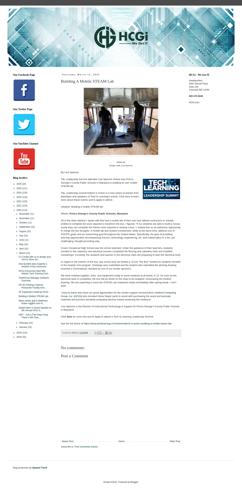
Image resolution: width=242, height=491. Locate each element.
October (23, 222)
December (24, 214)
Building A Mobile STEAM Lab (33, 296)
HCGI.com (194, 102)
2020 (19, 210)
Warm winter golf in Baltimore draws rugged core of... (33, 302)
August (23, 231)
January (23, 327)
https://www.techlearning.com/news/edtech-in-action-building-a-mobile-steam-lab (127, 323)
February (24, 323)
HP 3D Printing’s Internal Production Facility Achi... (32, 286)
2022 (19, 201)
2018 (19, 337)
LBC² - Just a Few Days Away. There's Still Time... (34, 316)
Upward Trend (39, 467)
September (25, 227)
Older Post (175, 441)
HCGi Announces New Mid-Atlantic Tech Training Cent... (34, 272)
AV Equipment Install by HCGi (33, 292)
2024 (19, 192)
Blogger (134, 482)
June (22, 240)
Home (122, 441)
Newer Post (67, 441)
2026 (19, 184)
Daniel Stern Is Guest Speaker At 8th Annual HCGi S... (35, 309)
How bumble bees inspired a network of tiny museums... (33, 265)
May (21, 244)
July (21, 235)
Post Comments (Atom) (86, 446)
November (24, 218)
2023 (19, 197)
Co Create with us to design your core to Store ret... (35, 258)
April (21, 248)
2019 (19, 332)
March (22, 253)
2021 (19, 205)
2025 (19, 188)
